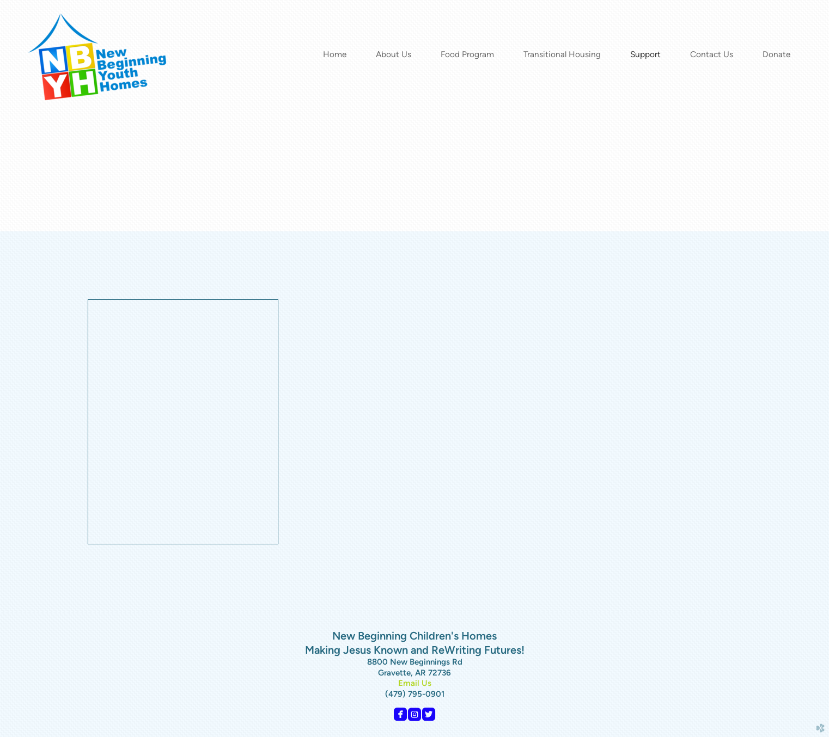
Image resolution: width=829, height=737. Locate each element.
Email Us (414, 683)
